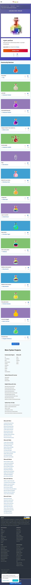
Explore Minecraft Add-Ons (9, 391)
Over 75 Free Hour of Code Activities (11, 411)
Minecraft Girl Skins (8, 435)
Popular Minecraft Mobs (8, 447)
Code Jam (3, 559)
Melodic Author (6, 129)
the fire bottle (4, 145)
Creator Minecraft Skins (8, 429)
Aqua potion (3, 232)
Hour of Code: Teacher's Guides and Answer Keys (13, 413)
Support (2, 532)
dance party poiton (5, 249)
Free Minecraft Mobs (8, 455)
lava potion (3, 75)
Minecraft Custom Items (8, 500)
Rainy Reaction (6, 269)
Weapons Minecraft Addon (9, 484)
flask (2, 162)
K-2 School (18, 556)
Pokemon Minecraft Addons (9, 492)
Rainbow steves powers (6, 267)
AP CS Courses (19, 555)
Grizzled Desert (6, 216)
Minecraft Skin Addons (8, 485)
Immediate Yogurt (6, 234)
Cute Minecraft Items (8, 513)
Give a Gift (18, 532)
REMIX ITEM (15, 50)
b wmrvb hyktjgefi (5, 319)
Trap (3, 77)
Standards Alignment (20, 559)
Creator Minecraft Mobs (8, 442)
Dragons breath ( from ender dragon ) (8, 127)
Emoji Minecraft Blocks (8, 469)
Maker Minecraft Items (8, 501)
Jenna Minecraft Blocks (8, 476)
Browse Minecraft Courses (9, 387)
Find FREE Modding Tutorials (10, 394)
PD (17, 561)
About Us (3, 530)
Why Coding (18, 535)
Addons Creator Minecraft (9, 480)
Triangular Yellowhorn (7, 338)
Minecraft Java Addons (8, 487)
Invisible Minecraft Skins (9, 423)
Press (2, 533)
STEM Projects (19, 564)
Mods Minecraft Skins (8, 424)
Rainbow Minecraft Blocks (9, 471)
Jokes (6, 360)
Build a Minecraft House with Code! (11, 392)
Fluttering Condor (6, 182)
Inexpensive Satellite (7, 147)
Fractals (6, 363)
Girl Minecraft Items (8, 511)
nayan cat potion (4, 214)
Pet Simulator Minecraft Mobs (10, 452)
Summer (18, 541)
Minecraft (13, 6)
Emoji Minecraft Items (8, 505)
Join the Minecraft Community (10, 389)
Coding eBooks (4, 539)
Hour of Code (3, 561)
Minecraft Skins (4, 549)
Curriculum (18, 530)
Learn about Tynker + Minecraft (15, 10)
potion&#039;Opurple (5, 110)
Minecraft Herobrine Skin (9, 437)
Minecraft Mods (4, 558)
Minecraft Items (4, 556)
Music (6, 370)
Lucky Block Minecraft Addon (9, 482)
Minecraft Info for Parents (9, 397)
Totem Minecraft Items (8, 506)
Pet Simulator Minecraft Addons (10, 488)
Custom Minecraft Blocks (9, 463)
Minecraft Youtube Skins (8, 426)
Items (18, 6)
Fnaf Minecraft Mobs (8, 445)
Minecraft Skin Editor (5, 551)
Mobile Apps (3, 536)
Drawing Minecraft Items (9, 509)
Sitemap (2, 538)
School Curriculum (20, 548)
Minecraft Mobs (4, 552)
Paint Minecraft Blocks (8, 464)
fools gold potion (4, 302)
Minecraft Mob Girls (8, 448)
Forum (2, 541)
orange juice (3, 197)
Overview (18, 529)
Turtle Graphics (7, 371)
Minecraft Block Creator (8, 461)
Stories (6, 368)
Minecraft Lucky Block (8, 468)
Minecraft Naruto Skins (8, 431)
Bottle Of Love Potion (5, 180)
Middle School (19, 552)
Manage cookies (6, 580)
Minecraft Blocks (4, 554)
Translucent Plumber (7, 95)
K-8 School (18, 558)
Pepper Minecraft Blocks (8, 472)
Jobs (2, 535)
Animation (6, 365)
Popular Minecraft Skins (8, 427)
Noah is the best (6, 321)
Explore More (15, 343)
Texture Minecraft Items (8, 508)
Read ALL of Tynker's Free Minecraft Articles (12, 399)
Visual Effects (7, 358)
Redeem (18, 533)
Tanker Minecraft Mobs (8, 453)
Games (6, 366)
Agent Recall (7, 377)
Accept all (15, 580)
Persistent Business (7, 303)
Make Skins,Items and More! (10, 386)
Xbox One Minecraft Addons (9, 490)
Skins (17, 357)
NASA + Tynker (7, 408)
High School (18, 554)
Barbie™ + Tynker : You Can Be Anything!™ (12, 404)
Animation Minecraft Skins (9, 434)
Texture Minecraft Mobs (8, 443)
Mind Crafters (7, 380)
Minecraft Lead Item (8, 498)
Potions (17, 47)
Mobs (17, 363)
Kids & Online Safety (5, 573)
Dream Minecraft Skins (8, 432)
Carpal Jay (5, 251)
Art (5, 357)
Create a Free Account (15, 583)
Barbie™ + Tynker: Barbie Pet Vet (10, 406)
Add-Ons (17, 360)
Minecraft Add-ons (5, 555)
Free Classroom (19, 549)
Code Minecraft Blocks (8, 474)
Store (2, 542)
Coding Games (4, 546)
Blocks (17, 358)
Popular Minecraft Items (8, 503)
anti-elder (3, 93)
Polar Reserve (5, 164)
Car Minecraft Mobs (8, 450)
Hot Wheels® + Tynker (9, 409)
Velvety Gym (5, 199)
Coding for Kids (6, 6)
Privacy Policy (4, 572)
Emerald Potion (4, 336)
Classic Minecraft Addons (9, 493)
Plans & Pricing (19, 538)
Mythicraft (6, 378)
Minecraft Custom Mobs (8, 456)
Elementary (18, 551)
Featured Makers (19, 536)
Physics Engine (7, 362)
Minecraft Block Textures (9, 466)
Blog (2, 529)
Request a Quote (19, 565)
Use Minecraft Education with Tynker (11, 396)
